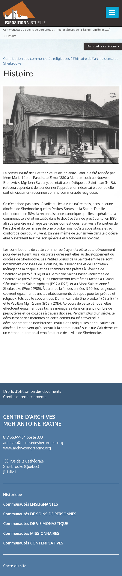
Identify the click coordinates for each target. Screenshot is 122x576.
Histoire (11, 36)
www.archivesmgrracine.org (27, 448)
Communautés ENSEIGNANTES (30, 504)
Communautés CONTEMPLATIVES (33, 543)
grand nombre (96, 308)
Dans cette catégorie (103, 46)
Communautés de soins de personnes (28, 29)
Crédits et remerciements (24, 396)
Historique (12, 494)
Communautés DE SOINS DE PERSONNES (39, 513)
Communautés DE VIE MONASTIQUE (35, 523)
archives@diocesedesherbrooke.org (33, 442)
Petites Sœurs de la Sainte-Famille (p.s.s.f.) (84, 29)
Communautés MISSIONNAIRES (31, 533)
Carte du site (14, 565)
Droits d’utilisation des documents (32, 391)
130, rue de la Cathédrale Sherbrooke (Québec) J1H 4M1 (23, 466)
